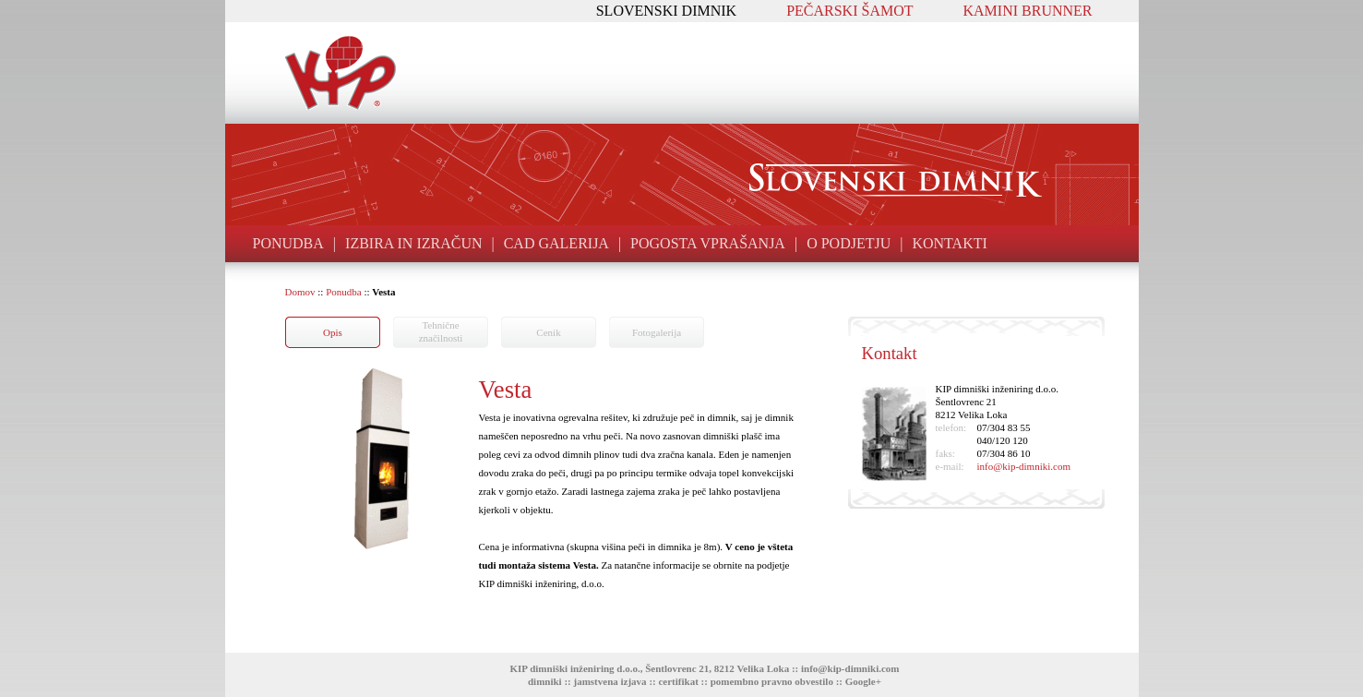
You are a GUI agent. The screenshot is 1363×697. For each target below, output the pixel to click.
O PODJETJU (849, 243)
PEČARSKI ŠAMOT (849, 10)
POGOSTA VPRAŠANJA (707, 243)
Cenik (548, 332)
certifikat (678, 681)
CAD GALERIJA (556, 243)
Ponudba (344, 291)
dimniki (545, 681)
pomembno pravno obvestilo (772, 681)
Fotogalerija (656, 332)
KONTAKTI (949, 243)
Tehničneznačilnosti (441, 331)
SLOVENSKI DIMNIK (666, 10)
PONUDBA (288, 243)
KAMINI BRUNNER (1028, 10)
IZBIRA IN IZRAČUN (413, 243)
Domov (300, 291)
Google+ (863, 681)
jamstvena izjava (610, 681)
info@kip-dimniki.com (1023, 466)
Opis (332, 332)
